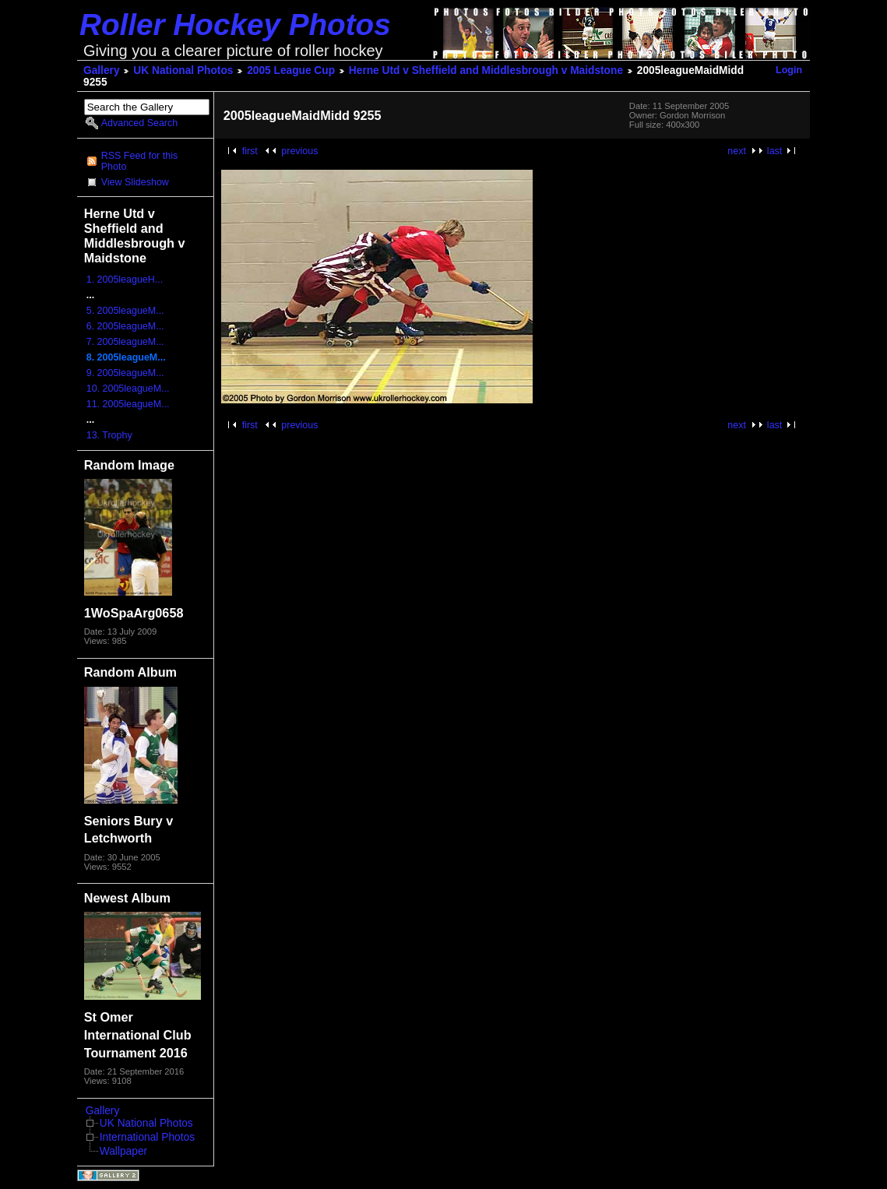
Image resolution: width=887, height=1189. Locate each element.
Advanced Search (139, 123)
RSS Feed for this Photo (139, 161)
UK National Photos (183, 70)
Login (789, 70)
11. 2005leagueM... (128, 404)
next (736, 151)
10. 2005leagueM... (128, 388)
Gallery (101, 70)
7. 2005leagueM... (125, 341)
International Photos (147, 1137)
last (774, 151)
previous (299, 151)
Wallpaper (123, 1151)
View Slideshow (135, 182)
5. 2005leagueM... (125, 310)
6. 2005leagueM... (125, 326)
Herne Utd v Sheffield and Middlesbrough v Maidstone (486, 70)
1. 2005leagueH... (124, 279)
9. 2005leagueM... (125, 373)
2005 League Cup (291, 70)
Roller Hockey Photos (235, 24)
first (250, 151)
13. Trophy (109, 435)
